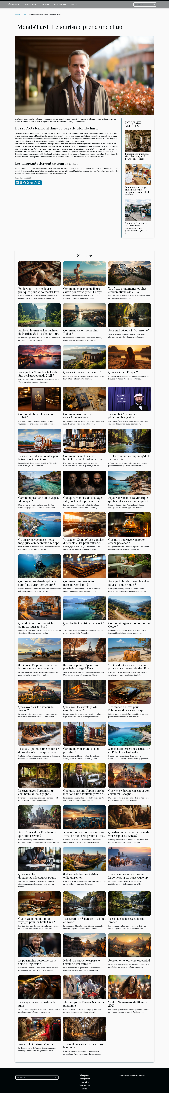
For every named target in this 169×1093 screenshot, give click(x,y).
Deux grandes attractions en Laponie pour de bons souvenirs (128, 876)
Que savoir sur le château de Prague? (36, 708)
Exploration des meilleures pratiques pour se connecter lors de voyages (38, 292)
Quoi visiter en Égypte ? (123, 372)
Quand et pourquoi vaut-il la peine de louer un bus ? (35, 625)
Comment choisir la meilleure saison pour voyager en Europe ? (84, 290)
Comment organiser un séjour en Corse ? (129, 625)
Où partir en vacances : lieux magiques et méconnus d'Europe (38, 541)
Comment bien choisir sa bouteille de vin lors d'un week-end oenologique (82, 459)
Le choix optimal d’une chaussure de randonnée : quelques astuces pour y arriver (39, 752)
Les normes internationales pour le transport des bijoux (38, 457)
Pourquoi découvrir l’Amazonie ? (129, 330)
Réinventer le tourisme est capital (129, 960)
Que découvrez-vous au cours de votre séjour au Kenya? (128, 834)
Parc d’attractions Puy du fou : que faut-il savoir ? (37, 834)
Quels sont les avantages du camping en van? (80, 708)
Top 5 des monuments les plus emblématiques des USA (127, 290)
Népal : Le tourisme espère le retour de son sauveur (81, 962)
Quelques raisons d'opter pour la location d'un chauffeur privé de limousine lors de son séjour (83, 794)
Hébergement (14, 4)
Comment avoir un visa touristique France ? (77, 416)
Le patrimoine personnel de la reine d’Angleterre (37, 962)
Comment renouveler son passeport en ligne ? (79, 583)
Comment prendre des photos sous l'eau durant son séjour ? (37, 583)
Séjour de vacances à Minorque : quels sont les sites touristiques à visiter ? (128, 501)
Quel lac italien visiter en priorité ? (83, 625)
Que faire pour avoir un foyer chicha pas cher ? (126, 541)
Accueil (17, 15)
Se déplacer (30, 4)
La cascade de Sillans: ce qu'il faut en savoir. (84, 920)
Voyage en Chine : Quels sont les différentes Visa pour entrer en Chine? (83, 543)
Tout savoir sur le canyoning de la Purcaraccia (129, 457)
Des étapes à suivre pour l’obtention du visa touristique (126, 708)
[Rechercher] (144, 4)
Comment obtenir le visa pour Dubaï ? (37, 416)
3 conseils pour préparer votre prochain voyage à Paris (82, 667)
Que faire (45, 4)
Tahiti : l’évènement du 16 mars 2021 (127, 1004)
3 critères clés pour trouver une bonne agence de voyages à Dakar (38, 669)
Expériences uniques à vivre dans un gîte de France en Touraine (137, 156)
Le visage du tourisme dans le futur (36, 1004)
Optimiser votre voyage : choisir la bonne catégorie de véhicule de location (137, 191)
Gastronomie (60, 4)
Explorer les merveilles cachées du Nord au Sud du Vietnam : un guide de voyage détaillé (38, 334)
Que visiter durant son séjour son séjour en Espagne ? (128, 792)
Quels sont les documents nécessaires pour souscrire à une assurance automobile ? (36, 879)
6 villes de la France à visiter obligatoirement (80, 876)
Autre (74, 4)
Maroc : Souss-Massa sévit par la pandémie (83, 1004)
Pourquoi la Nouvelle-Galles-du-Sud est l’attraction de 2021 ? (38, 374)
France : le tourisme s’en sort (36, 1044)
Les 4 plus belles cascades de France (126, 920)
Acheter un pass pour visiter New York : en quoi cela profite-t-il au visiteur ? (83, 836)
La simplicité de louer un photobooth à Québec (123, 416)
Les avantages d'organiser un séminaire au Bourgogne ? (36, 792)
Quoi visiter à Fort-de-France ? (82, 372)
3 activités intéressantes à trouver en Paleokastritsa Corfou (129, 750)
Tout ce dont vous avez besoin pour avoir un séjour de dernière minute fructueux (128, 669)
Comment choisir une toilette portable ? (81, 750)
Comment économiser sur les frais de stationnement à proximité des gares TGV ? (137, 228)
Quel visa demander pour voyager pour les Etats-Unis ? (36, 920)
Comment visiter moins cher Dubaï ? (81, 332)
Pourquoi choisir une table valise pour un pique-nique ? (128, 583)
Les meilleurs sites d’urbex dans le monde (83, 1046)
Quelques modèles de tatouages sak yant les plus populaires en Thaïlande (83, 501)
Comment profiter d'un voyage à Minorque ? (38, 499)
